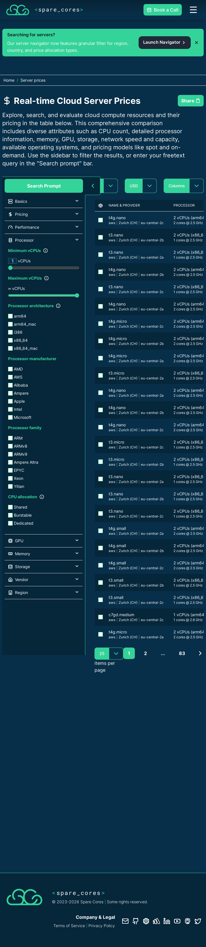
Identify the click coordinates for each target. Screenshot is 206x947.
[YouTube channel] (177, 921)
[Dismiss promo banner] (196, 42)
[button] (43, 201)
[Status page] (156, 921)
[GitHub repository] (135, 921)
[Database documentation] (146, 921)
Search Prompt (44, 186)
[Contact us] (125, 921)
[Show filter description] (45, 250)
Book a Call (162, 10)
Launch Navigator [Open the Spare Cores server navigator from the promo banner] (164, 42)
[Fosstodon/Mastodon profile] (187, 921)
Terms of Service (69, 925)
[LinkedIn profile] (166, 921)
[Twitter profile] (197, 921)
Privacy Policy (101, 925)
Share (190, 101)
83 (182, 653)
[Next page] (200, 653)
